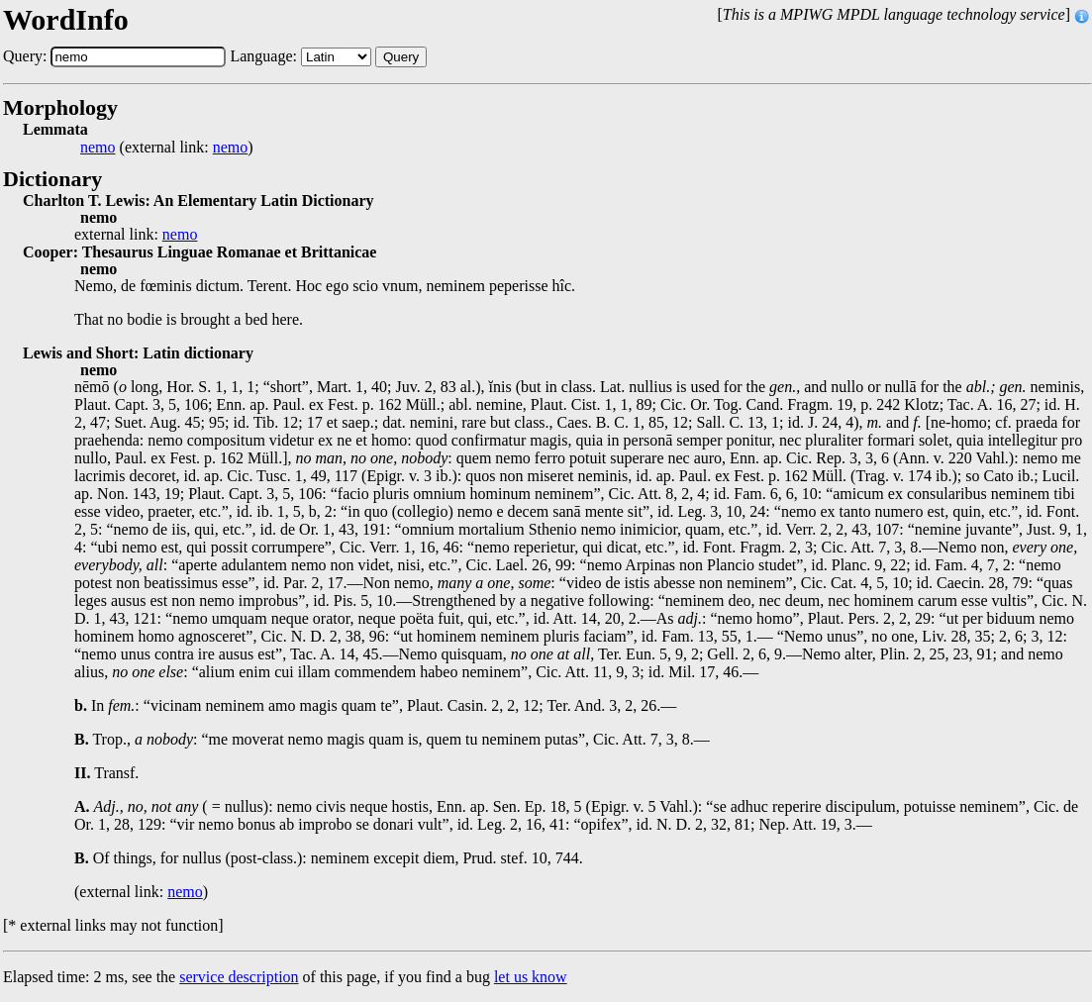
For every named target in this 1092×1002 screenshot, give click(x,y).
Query (401, 57)
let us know (530, 976)
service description (238, 976)
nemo (98, 147)
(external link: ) (166, 147)
